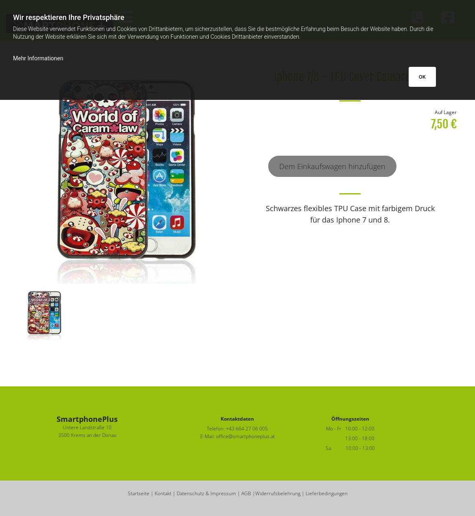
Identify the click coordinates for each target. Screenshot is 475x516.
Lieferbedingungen (327, 493)
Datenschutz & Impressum (206, 493)
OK (422, 77)
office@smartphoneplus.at (245, 436)
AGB (246, 493)
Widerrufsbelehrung (277, 493)
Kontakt (163, 493)
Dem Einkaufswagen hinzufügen (332, 166)
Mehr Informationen (38, 58)
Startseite (138, 493)
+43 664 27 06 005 (247, 428)
